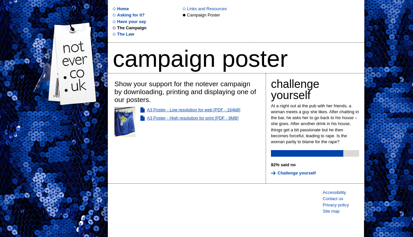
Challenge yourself (295, 89)
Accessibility (334, 192)
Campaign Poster (203, 15)
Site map (331, 211)
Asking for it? (131, 15)
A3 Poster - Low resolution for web (193, 109)
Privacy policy (336, 204)
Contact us (333, 198)
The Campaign (132, 27)
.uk (73, 63)
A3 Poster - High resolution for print (192, 118)
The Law (125, 34)
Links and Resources (207, 8)
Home (123, 8)
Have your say (131, 21)
